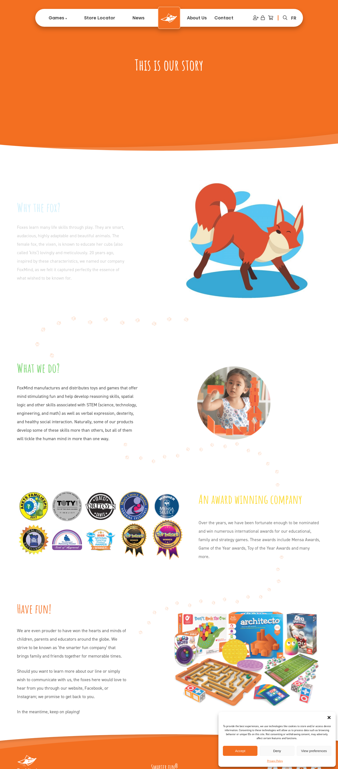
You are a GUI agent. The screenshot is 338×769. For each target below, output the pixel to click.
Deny (277, 751)
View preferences (314, 751)
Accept (240, 751)
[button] (329, 717)
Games (56, 17)
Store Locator (99, 17)
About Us (197, 17)
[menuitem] (293, 17)
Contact (223, 17)
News (138, 17)
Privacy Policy (275, 761)
